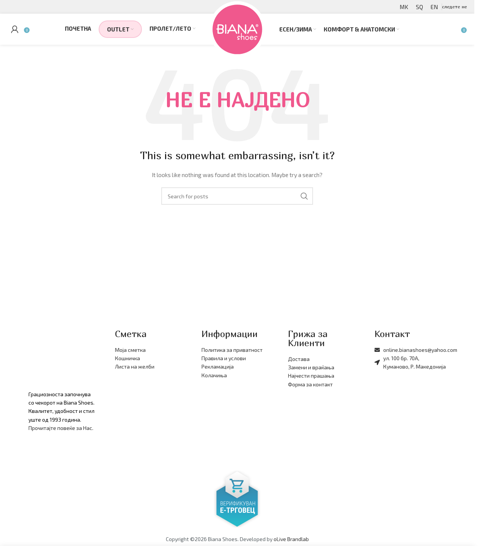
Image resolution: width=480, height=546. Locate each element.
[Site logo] (237, 31)
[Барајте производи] (456, 32)
